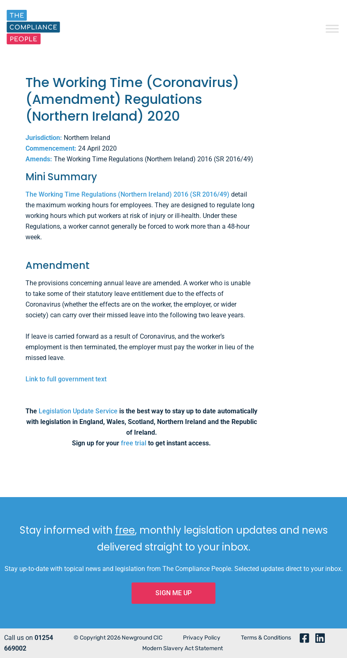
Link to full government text (65, 379)
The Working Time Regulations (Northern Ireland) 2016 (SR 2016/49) (127, 194)
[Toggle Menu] (332, 28)
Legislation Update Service (78, 411)
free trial (133, 443)
